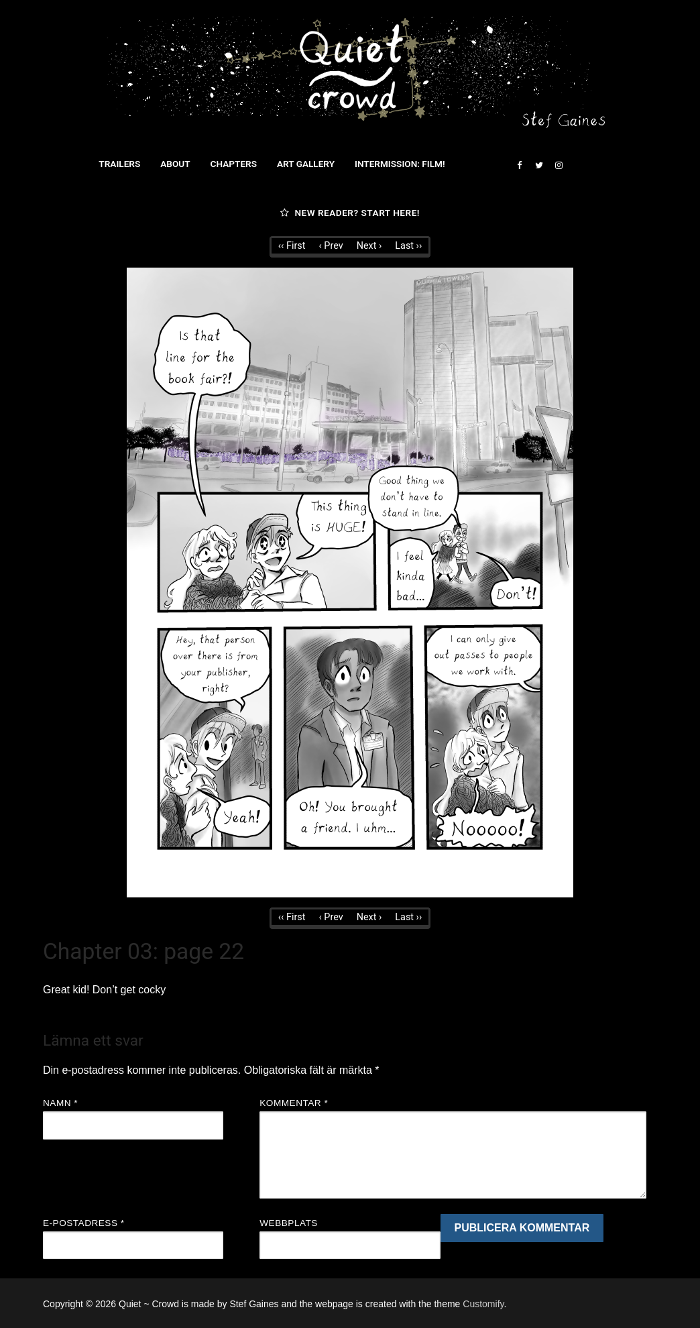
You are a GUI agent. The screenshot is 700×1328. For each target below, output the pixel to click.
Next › (369, 246)
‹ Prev (330, 246)
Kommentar (293, 1103)
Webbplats (288, 1223)
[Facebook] (519, 165)
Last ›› (408, 246)
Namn (60, 1103)
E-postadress (84, 1223)
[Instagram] (559, 165)
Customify (483, 1303)
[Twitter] (538, 165)
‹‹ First (292, 246)
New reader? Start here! (350, 212)
